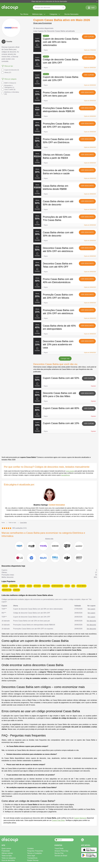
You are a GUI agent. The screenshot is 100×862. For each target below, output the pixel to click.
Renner (22, 586)
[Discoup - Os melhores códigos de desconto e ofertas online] (10, 7)
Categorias (55, 14)
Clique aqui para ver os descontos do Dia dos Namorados (49, 1)
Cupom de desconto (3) (10, 70)
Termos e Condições (34, 853)
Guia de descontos (8, 860)
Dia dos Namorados (71, 14)
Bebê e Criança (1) (9, 83)
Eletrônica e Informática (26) (10, 93)
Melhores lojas (39, 14)
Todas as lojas (7, 855)
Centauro (46, 586)
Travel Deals (59, 848)
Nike (73, 586)
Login (91, 7)
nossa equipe (70, 471)
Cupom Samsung (80, 818)
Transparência (32, 858)
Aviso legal (31, 855)
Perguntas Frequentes (35, 851)
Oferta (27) (6, 72)
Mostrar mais (49, 538)
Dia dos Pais (59, 853)
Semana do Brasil (61, 855)
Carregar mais (65, 358)
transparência (65, 475)
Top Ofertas (24, 14)
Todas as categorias (9, 858)
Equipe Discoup (32, 860)
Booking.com (6, 590)
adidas (67, 586)
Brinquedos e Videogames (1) (8, 86)
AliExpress (13, 586)
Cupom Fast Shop (58, 820)
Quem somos (6, 848)
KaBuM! (29, 586)
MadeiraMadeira (57, 586)
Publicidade (6, 851)
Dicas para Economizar (42, 23)
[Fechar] (97, 1)
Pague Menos (81, 586)
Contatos (30, 848)
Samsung (16, 590)
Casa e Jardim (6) (8, 89)
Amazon (4, 586)
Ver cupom (89, 37)
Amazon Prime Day (61, 851)
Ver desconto (87, 92)
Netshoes (37, 586)
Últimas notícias (7, 853)
